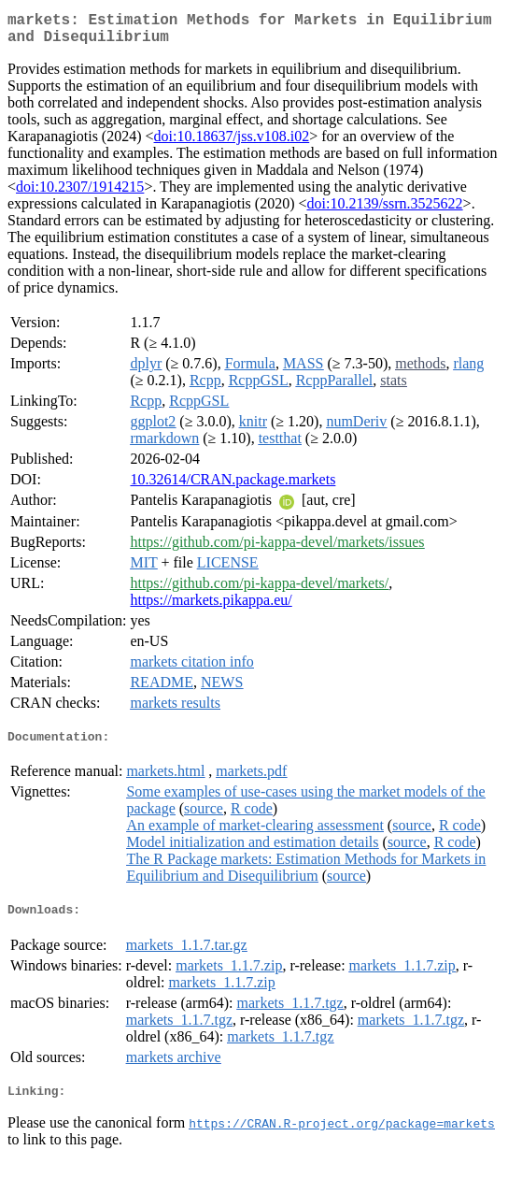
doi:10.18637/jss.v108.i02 (232, 143)
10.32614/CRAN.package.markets (232, 487)
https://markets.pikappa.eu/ (210, 607)
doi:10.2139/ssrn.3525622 (384, 211)
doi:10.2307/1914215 (80, 194)
